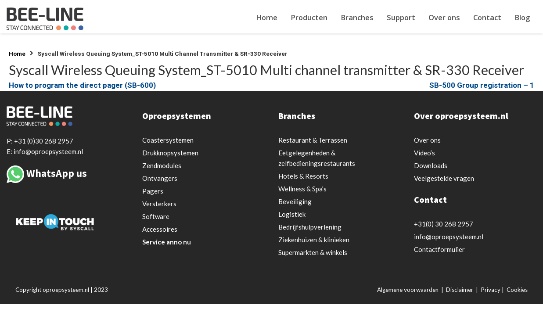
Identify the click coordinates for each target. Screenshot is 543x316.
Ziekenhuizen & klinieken (313, 240)
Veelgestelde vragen (444, 178)
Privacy (490, 289)
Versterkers (159, 204)
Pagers (152, 191)
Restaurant (312, 140)
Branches (357, 17)
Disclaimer (459, 289)
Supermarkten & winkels (312, 252)
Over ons (444, 17)
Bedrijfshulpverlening (310, 227)
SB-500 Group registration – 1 (481, 85)
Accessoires (159, 229)
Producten (309, 17)
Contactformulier (439, 249)
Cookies (517, 289)
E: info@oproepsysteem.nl (45, 151)
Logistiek (292, 214)
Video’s (424, 153)
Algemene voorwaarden (408, 289)
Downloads (430, 165)
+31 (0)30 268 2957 (43, 141)
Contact (487, 17)
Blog (522, 17)
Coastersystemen (168, 140)
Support (401, 17)
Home (266, 17)
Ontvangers (159, 178)
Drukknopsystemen (170, 153)
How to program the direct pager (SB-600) (82, 85)
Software (155, 216)
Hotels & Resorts (303, 176)
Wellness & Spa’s (302, 189)
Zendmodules (161, 165)
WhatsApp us (56, 173)
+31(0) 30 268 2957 (443, 224)
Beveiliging (295, 201)
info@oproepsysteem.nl (448, 237)
